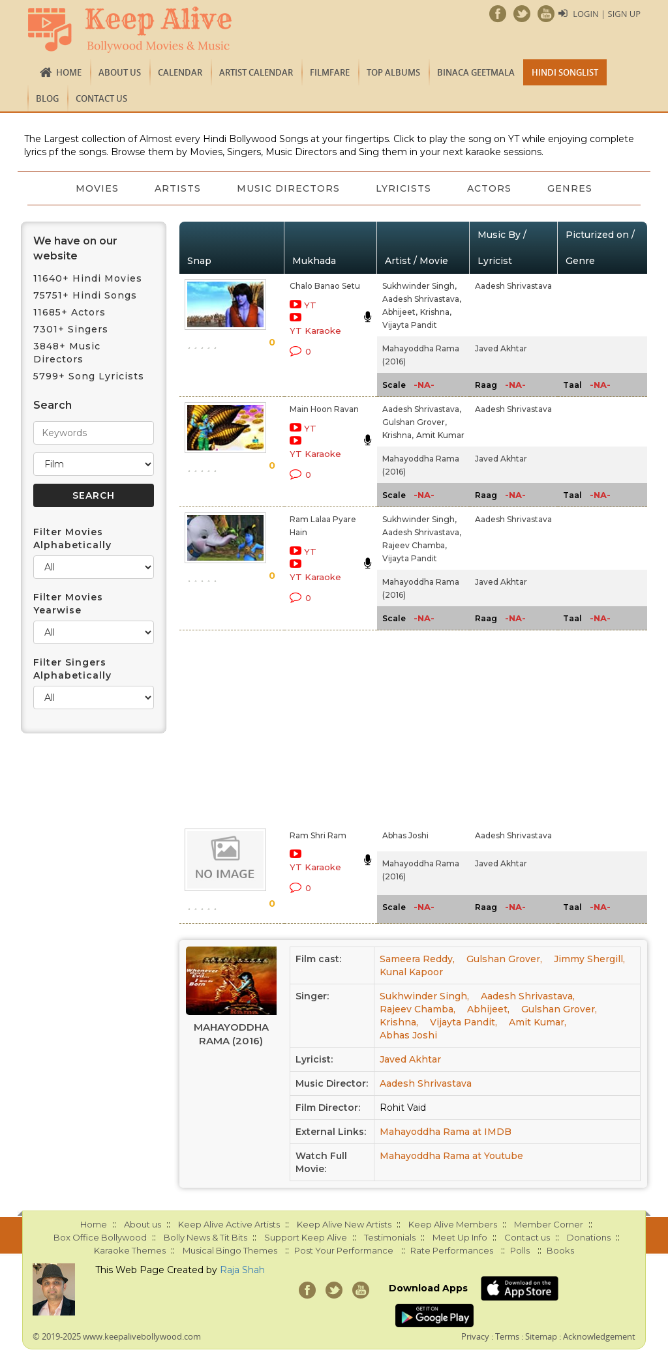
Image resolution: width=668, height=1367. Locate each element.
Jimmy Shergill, (589, 959)
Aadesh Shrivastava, (421, 299)
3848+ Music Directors (66, 352)
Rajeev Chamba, (414, 545)
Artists (177, 188)
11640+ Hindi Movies (87, 278)
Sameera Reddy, (417, 959)
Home (69, 72)
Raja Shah (242, 1270)
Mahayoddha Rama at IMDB (445, 1132)
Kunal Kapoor (411, 972)
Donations (589, 1237)
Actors (490, 188)
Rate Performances (451, 1250)
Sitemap (541, 1336)
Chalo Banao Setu (325, 286)
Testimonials (390, 1237)
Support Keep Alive (305, 1237)
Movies (95, 188)
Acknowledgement (599, 1336)
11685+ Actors (69, 312)
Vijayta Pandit (409, 325)
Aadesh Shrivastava (513, 286)
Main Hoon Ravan (324, 409)
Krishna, (435, 312)
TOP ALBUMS (393, 72)
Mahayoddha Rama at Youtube (451, 1156)
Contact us (101, 98)
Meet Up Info (460, 1237)
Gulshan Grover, (414, 422)
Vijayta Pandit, (463, 1022)
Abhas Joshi (405, 835)
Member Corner (548, 1224)
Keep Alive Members (452, 1224)
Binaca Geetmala (476, 72)
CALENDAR (180, 72)
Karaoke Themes (130, 1250)
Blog (47, 98)
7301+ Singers (70, 329)
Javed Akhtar (501, 348)
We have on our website (75, 248)
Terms (507, 1336)
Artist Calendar (256, 72)
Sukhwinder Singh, (419, 286)
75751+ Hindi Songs (85, 295)
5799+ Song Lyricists (88, 376)
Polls (520, 1250)
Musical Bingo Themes (230, 1250)
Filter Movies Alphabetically (72, 538)
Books (560, 1250)
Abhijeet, (400, 312)
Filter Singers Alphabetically (72, 668)
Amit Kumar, (537, 1022)
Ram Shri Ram (318, 835)
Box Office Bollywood (100, 1237)
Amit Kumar (440, 435)
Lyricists (404, 188)
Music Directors (288, 188)
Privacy (475, 1336)
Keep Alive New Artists (344, 1224)
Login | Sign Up (607, 14)
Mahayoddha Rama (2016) (231, 1034)
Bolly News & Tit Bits (205, 1237)
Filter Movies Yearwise (68, 603)
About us (120, 72)
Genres (571, 188)
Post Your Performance (343, 1250)
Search (52, 405)
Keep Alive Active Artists (229, 1224)
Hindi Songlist (565, 72)
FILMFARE (330, 72)
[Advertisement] (319, 727)
